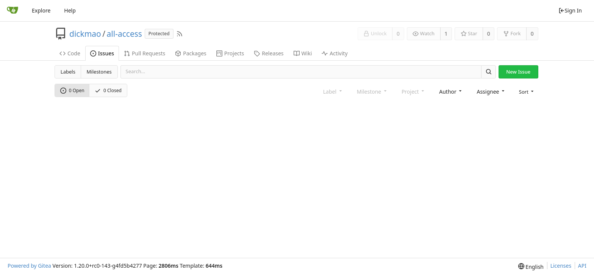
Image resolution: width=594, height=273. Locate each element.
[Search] (488, 71)
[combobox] (451, 91)
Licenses (561, 265)
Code (69, 53)
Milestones (99, 71)
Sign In (570, 10)
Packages (190, 53)
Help (70, 10)
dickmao (85, 34)
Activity (334, 53)
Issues (102, 53)
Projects (230, 53)
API (582, 265)
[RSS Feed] (179, 33)
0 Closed (108, 90)
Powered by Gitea (29, 265)
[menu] (527, 91)
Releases (268, 53)
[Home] (12, 10)
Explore (41, 10)
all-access (124, 34)
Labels (68, 71)
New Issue (518, 71)
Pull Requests (144, 53)
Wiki (303, 53)
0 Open (72, 90)
